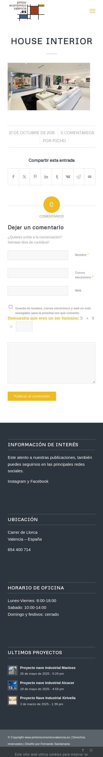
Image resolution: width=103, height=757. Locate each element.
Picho (59, 140)
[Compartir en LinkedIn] (46, 177)
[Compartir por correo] (89, 177)
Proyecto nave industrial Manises (48, 668)
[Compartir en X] (24, 177)
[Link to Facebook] (83, 750)
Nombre (82, 255)
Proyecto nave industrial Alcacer (47, 683)
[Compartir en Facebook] (13, 177)
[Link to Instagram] (91, 750)
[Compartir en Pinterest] (35, 177)
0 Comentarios (77, 132)
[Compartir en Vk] (68, 177)
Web (78, 290)
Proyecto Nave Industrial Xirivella (48, 698)
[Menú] (92, 11)
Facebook (39, 481)
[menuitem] (92, 11)
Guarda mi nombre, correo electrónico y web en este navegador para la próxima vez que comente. (53, 311)
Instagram (17, 481)
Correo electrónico (84, 275)
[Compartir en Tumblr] (57, 177)
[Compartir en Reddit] (79, 177)
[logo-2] (43, 11)
